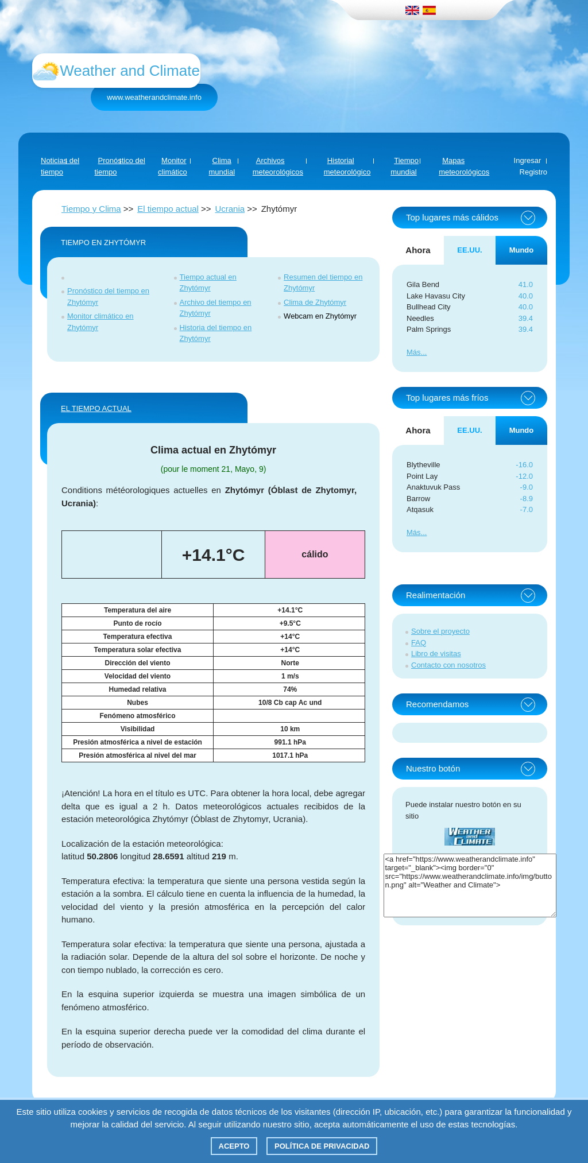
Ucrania (230, 209)
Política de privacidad (321, 1146)
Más (414, 352)
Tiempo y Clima (91, 209)
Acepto (234, 1146)
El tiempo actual (168, 209)
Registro (533, 172)
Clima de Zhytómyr (315, 302)
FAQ (418, 642)
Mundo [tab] (521, 250)
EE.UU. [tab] (469, 250)
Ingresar (527, 160)
